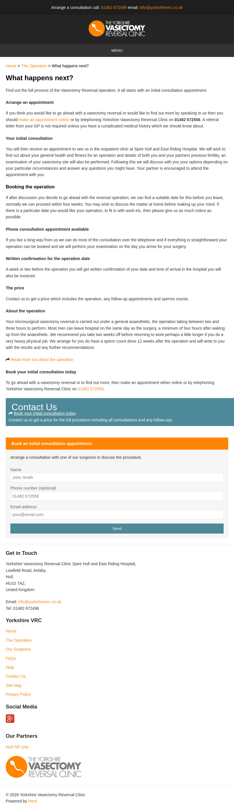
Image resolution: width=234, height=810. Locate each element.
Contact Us (16, 676)
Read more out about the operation (42, 359)
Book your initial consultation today (45, 413)
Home (11, 66)
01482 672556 (91, 389)
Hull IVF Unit (17, 747)
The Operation (34, 66)
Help (10, 667)
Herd (32, 801)
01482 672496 (114, 7)
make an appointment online (44, 119)
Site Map (14, 685)
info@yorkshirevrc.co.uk (161, 7)
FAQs (11, 658)
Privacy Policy (18, 694)
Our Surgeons (18, 649)
